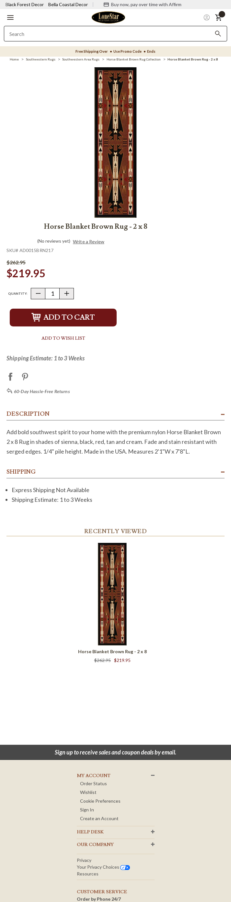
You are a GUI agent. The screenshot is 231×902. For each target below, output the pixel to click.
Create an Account (99, 818)
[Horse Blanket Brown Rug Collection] (134, 59)
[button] (10, 17)
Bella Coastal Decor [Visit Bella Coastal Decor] (68, 4)
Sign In (87, 809)
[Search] (218, 33)
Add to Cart (63, 317)
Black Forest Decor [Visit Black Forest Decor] (25, 4)
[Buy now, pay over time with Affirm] (142, 4)
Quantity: (18, 293)
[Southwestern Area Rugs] (80, 59)
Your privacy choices (103, 867)
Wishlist (88, 792)
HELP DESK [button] (90, 832)
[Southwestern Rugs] (40, 59)
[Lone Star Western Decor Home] (108, 17)
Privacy (84, 860)
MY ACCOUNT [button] (93, 776)
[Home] (14, 59)
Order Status (93, 783)
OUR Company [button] (95, 845)
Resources (87, 873)
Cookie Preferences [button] (100, 801)
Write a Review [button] (88, 241)
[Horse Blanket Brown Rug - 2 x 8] (192, 59)
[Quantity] (52, 293)
